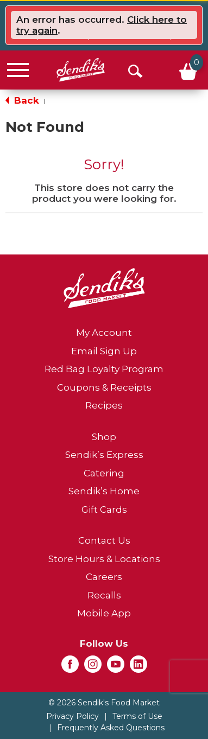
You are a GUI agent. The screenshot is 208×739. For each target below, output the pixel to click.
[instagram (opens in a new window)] (93, 667)
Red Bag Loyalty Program (104, 369)
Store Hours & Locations (104, 558)
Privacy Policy (72, 716)
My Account (104, 332)
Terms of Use (137, 716)
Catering (104, 473)
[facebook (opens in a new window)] (70, 667)
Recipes (104, 405)
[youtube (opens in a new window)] (115, 667)
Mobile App (104, 613)
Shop (104, 436)
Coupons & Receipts (104, 387)
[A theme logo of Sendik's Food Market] (80, 70)
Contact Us (104, 540)
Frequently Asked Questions (111, 727)
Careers (104, 576)
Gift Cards (104, 509)
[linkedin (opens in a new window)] (138, 667)
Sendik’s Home (104, 491)
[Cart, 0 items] (187, 70)
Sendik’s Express (104, 454)
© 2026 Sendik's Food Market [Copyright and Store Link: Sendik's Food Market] (104, 703)
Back (22, 100)
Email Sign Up (104, 351)
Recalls (104, 595)
